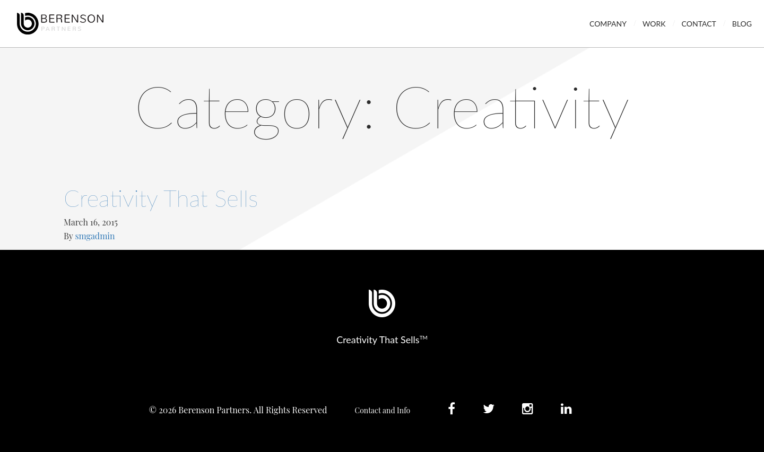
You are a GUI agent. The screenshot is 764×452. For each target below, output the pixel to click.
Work (654, 23)
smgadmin (95, 235)
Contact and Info (383, 410)
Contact (699, 23)
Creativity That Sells (161, 198)
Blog (742, 23)
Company (608, 23)
